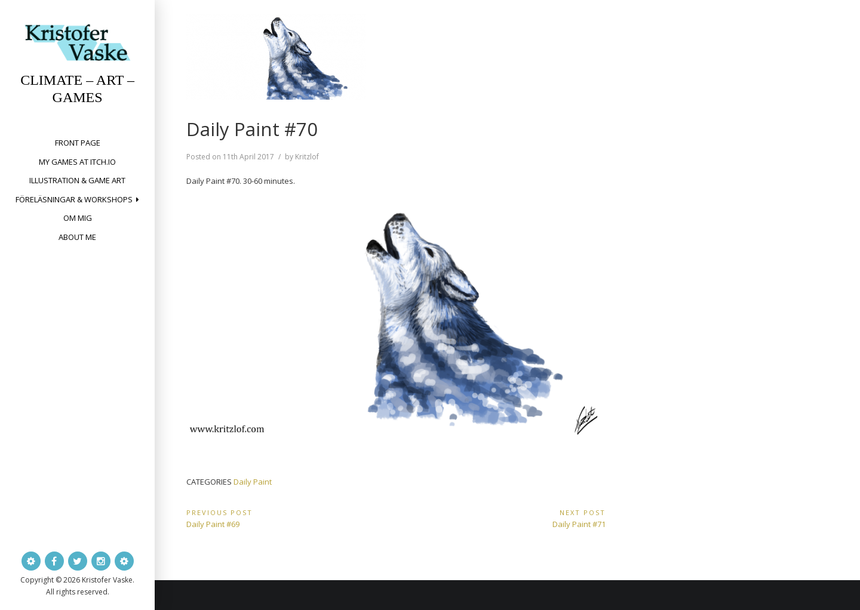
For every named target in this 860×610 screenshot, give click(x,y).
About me (77, 237)
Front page (77, 142)
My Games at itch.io (77, 161)
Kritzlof (307, 157)
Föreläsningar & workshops (74, 199)
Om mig (77, 217)
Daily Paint (253, 481)
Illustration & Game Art (77, 180)
